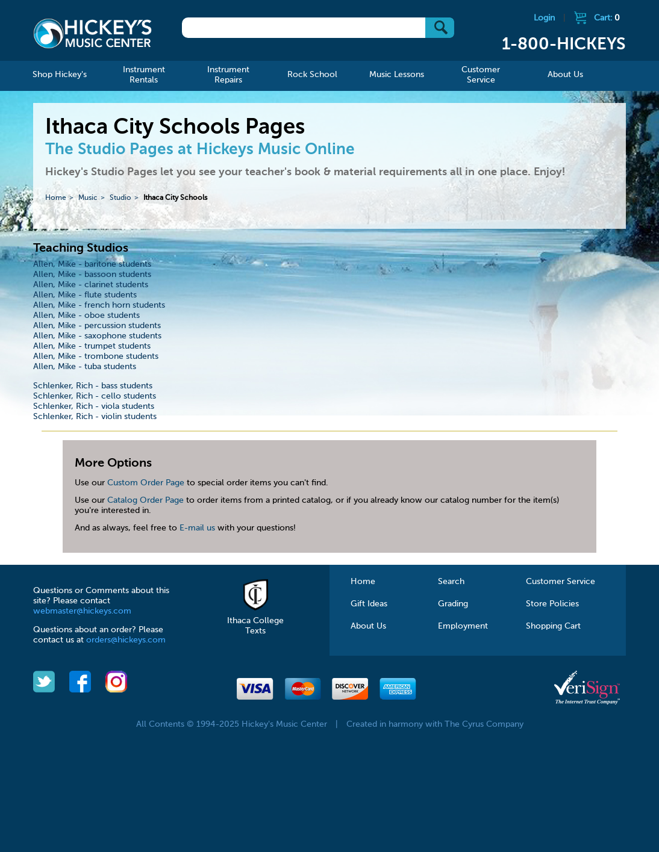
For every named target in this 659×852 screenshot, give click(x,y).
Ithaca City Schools (175, 198)
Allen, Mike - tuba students (84, 366)
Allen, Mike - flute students (85, 295)
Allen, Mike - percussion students (97, 326)
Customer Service (560, 581)
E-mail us (197, 528)
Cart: (607, 18)
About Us (368, 626)
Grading (453, 604)
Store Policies (552, 604)
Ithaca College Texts (255, 620)
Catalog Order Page (145, 500)
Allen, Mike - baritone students (92, 264)
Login (544, 18)
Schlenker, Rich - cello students (94, 396)
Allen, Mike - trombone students (95, 356)
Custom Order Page (145, 483)
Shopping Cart (553, 626)
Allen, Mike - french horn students (99, 305)
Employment (463, 626)
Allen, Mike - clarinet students (90, 285)
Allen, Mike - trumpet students (92, 346)
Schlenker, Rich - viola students (93, 406)
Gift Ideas (369, 604)
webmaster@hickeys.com (82, 611)
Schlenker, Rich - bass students (92, 386)
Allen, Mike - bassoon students (92, 274)
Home (55, 198)
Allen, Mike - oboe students (86, 315)
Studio (120, 198)
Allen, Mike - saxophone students (97, 336)
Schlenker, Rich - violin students (95, 416)
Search (451, 581)
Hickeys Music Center (92, 33)
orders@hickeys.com (126, 640)
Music (88, 198)
